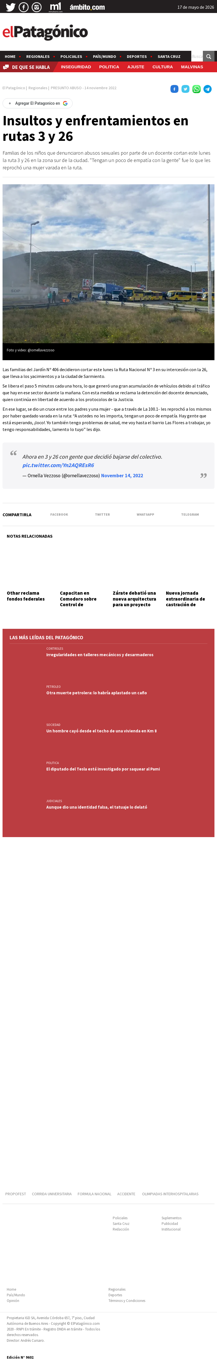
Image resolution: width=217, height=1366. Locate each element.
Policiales (71, 56)
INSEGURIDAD (76, 66)
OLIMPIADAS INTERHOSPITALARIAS (170, 1193)
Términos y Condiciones (126, 1300)
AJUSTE (135, 66)
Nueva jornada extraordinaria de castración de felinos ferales (185, 601)
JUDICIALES (54, 801)
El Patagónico (14, 87)
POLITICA (109, 66)
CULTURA (163, 66)
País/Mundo (104, 56)
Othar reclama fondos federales (26, 596)
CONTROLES (54, 649)
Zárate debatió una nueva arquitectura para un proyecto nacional (134, 601)
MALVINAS (192, 66)
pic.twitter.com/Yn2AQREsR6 (58, 465)
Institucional (171, 1229)
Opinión (13, 1300)
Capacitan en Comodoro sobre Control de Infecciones (78, 601)
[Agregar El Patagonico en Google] (38, 103)
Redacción (121, 1229)
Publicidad (170, 1223)
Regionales (38, 56)
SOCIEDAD (53, 725)
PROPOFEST (15, 1193)
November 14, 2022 (122, 475)
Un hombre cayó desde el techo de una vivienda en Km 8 (101, 731)
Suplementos (171, 1218)
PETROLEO (53, 687)
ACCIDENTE (126, 1193)
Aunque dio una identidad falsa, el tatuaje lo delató (96, 807)
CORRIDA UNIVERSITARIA (52, 1193)
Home (10, 56)
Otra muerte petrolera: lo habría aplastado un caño (96, 692)
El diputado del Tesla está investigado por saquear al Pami (103, 769)
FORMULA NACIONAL (94, 1193)
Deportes (137, 56)
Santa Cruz (169, 56)
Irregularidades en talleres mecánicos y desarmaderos (99, 654)
